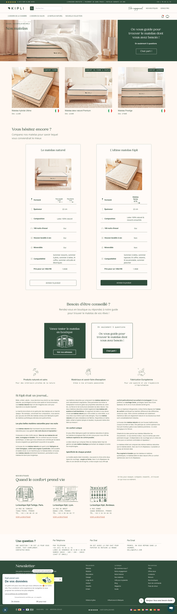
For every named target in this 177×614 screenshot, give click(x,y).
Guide (116, 589)
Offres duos (152, 571)
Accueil (9, 24)
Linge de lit (89, 580)
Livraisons (151, 574)
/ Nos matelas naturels (21, 24)
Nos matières (119, 577)
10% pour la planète (121, 580)
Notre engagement (121, 571)
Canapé (88, 577)
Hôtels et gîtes (91, 600)
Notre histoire (119, 574)
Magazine (118, 586)
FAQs (149, 568)
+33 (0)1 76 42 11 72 (63, 548)
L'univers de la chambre (17, 16)
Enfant (88, 589)
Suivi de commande (154, 583)
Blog (116, 583)
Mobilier (88, 571)
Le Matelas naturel (55, 16)
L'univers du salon (37, 16)
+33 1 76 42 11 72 (163, 1)
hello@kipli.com (134, 550)
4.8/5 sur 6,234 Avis (26, 1)
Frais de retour (153, 586)
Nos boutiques (153, 580)
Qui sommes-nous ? (121, 568)
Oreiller (88, 583)
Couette (88, 586)
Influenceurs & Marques (116, 600)
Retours (150, 577)
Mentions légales (56, 609)
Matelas (88, 568)
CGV (47, 609)
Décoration (89, 574)
